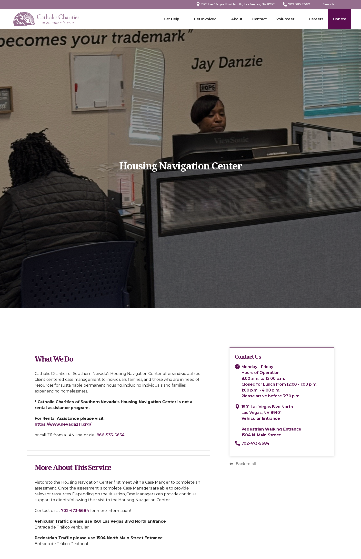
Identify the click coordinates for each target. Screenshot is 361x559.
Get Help (171, 19)
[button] (287, 19)
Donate (339, 19)
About (236, 19)
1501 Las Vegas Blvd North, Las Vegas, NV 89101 (238, 4)
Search (328, 4)
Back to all (247, 463)
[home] (46, 19)
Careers (316, 19)
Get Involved (205, 19)
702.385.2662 (299, 4)
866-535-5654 (109, 435)
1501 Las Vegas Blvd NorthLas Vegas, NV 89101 (268, 412)
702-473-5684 (74, 510)
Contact (259, 19)
